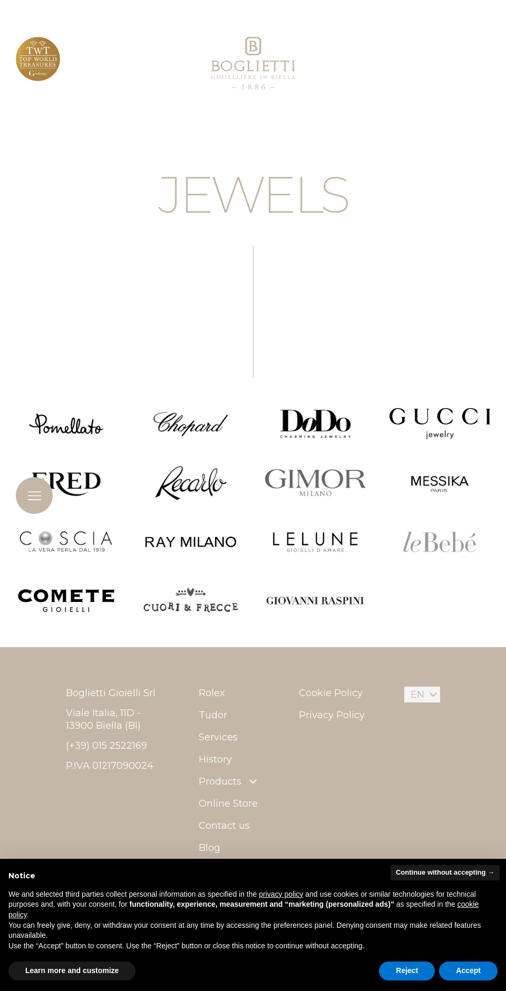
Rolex (212, 693)
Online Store (228, 803)
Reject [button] (407, 970)
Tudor (213, 715)
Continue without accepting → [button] (445, 872)
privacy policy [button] (281, 894)
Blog (209, 848)
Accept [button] (468, 970)
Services (218, 737)
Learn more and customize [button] (72, 970)
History (215, 759)
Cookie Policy (331, 693)
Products (229, 781)
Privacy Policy (332, 715)
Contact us (224, 825)
